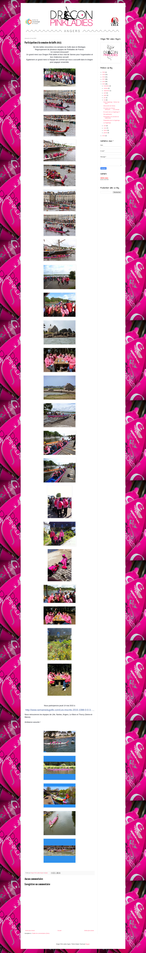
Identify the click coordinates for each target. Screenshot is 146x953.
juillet (105, 95)
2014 (103, 135)
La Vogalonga (107, 122)
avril (105, 125)
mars (105, 128)
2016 (103, 81)
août (105, 93)
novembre (106, 86)
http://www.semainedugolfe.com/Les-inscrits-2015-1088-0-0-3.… (59, 710)
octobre (106, 88)
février (105, 130)
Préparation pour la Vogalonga (111, 120)
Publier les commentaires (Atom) (40, 933)
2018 (103, 77)
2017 (103, 79)
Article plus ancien (89, 930)
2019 (103, 74)
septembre (107, 90)
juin (105, 97)
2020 (103, 72)
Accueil (59, 930)
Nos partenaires (107, 114)
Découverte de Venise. (109, 106)
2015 (103, 84)
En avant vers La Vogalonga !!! (111, 112)
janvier (106, 132)
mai (105, 100)
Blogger (87, 944)
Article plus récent (30, 930)
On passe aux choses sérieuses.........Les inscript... (111, 108)
